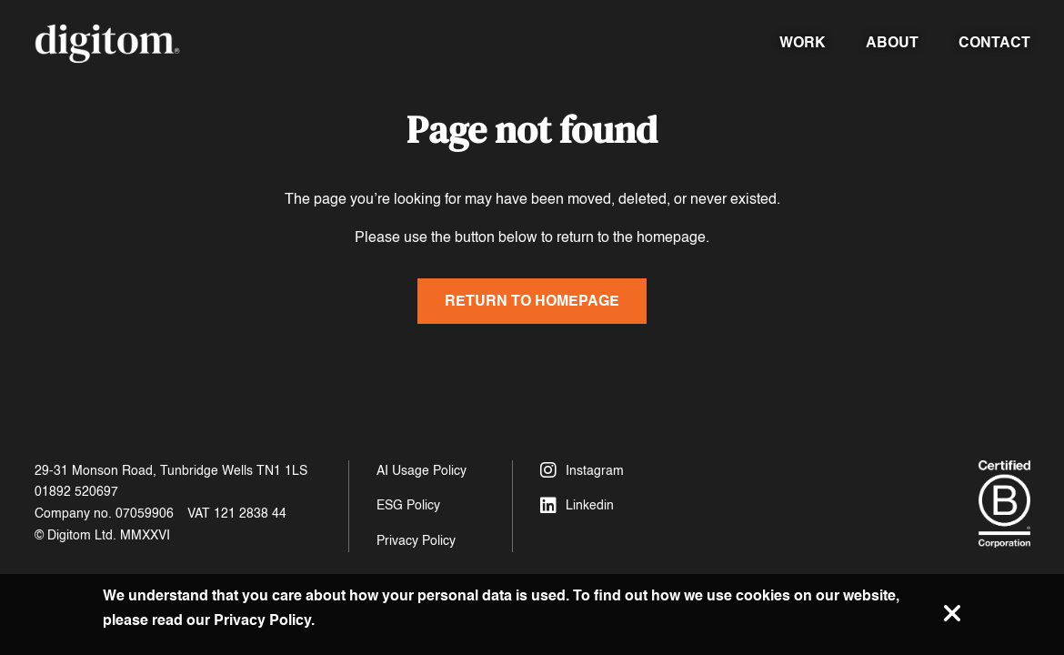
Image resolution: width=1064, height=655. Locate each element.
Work (802, 42)
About (892, 42)
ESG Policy (408, 505)
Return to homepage (532, 300)
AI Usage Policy (421, 470)
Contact (994, 42)
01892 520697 (76, 491)
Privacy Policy (416, 540)
